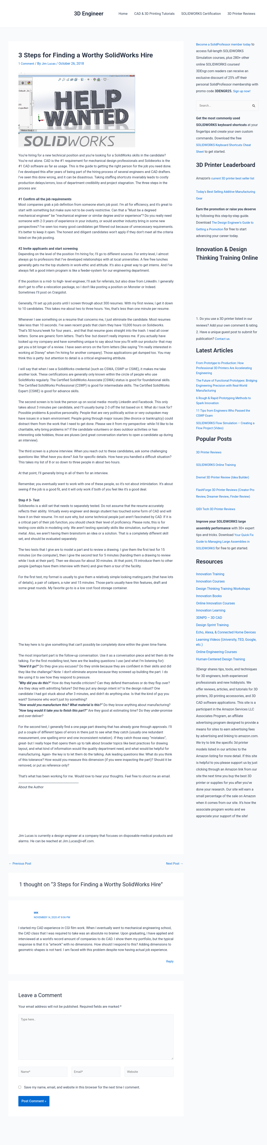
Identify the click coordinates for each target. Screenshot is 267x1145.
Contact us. (223, 339)
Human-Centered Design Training (220, 669)
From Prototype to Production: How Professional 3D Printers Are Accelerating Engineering (226, 368)
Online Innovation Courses (215, 611)
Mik (36, 912)
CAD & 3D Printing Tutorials (154, 14)
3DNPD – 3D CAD (209, 626)
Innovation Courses (210, 589)
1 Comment (27, 64)
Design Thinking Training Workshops (223, 596)
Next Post (173, 863)
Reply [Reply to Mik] (169, 961)
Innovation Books (209, 604)
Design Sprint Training (212, 634)
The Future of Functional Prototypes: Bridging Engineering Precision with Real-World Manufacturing (226, 386)
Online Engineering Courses (216, 661)
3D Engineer (88, 13)
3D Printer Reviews (241, 14)
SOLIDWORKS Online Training (217, 465)
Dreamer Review (226, 497)
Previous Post (21, 863)
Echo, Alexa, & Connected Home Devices (226, 641)
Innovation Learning (210, 619)
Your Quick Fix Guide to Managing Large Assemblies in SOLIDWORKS (226, 548)
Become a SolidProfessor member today (226, 44)
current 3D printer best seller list (235, 179)
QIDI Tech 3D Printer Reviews (217, 516)
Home (123, 14)
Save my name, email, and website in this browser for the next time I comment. (82, 1093)
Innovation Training (210, 581)
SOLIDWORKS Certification (201, 14)
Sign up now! (242, 91)
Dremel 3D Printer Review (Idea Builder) (225, 478)
